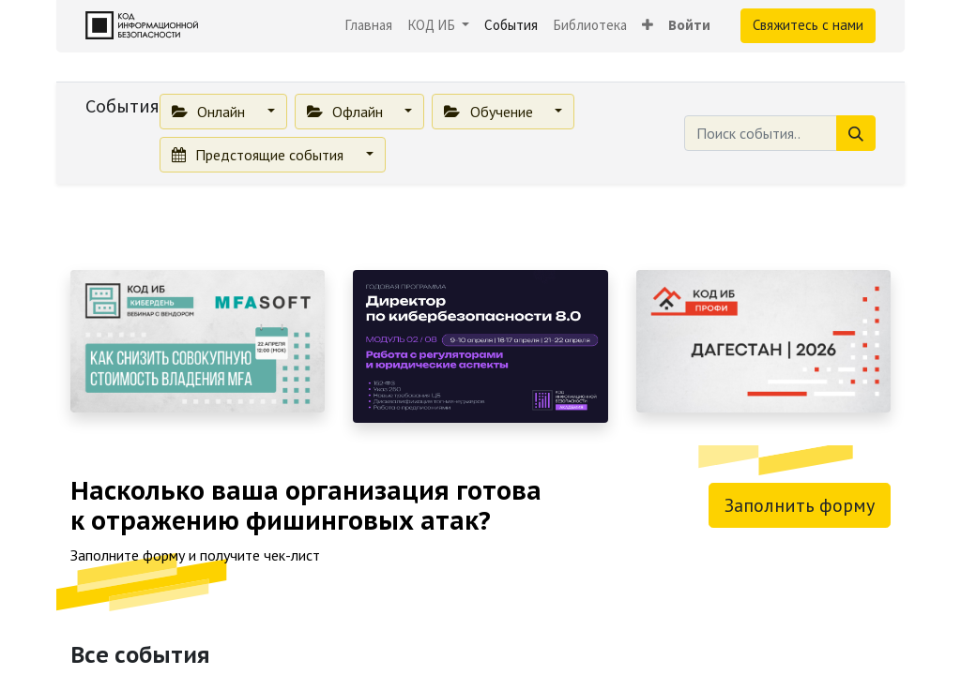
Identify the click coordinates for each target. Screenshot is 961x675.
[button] (647, 26)
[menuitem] (368, 26)
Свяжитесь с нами (808, 25)
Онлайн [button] (210, 111)
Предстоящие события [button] (259, 154)
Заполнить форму (800, 505)
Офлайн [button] (347, 111)
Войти (689, 25)
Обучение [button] (490, 111)
